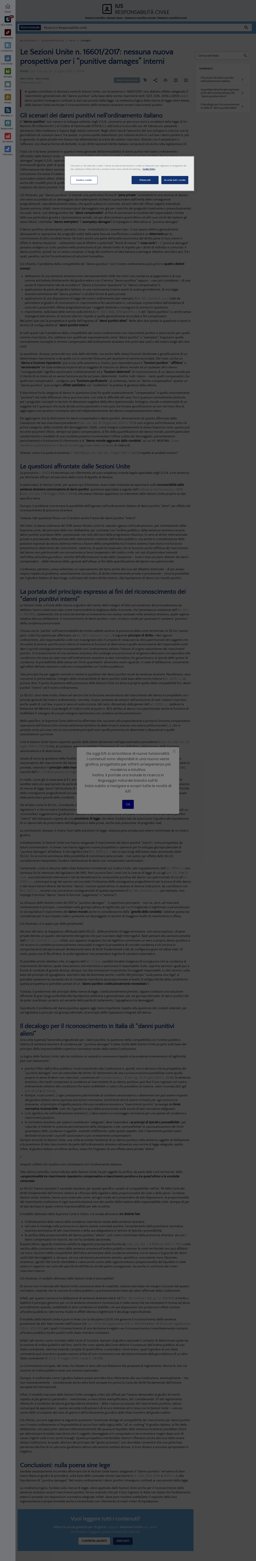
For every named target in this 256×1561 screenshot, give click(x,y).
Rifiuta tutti (144, 180)
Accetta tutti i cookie (175, 180)
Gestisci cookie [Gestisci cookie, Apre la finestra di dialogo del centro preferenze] (84, 180)
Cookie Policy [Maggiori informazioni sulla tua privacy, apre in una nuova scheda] (149, 169)
